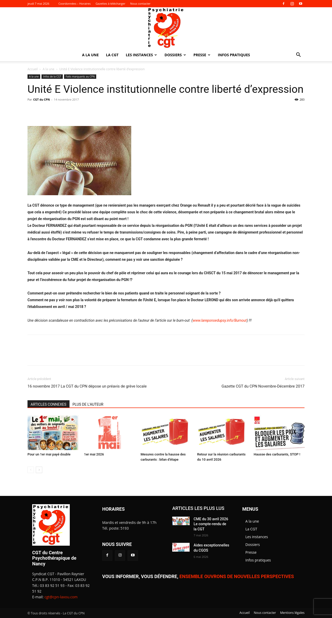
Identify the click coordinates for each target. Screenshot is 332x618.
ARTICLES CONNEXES (48, 404)
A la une (90, 54)
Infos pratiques (234, 54)
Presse (201, 54)
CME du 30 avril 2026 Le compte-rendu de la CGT (211, 524)
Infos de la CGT (52, 76)
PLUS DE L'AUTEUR (88, 404)
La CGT (112, 54)
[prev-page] (30, 470)
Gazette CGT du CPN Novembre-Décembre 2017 (263, 386)
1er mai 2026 (94, 454)
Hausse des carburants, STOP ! (277, 454)
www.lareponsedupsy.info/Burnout (220, 320)
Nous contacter (140, 3)
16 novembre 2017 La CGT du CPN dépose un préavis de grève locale (87, 386)
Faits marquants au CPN (80, 76)
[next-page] (39, 470)
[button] (298, 55)
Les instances (141, 54)
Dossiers (175, 54)
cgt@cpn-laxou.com (61, 596)
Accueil (32, 69)
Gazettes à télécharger (110, 3)
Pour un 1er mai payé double (49, 454)
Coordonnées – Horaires (74, 3)
